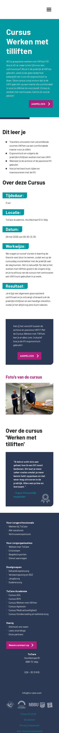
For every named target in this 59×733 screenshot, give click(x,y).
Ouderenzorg (15, 582)
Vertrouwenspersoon (20, 533)
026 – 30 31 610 (31, 672)
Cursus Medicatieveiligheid (23, 610)
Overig (10, 622)
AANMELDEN (38, 103)
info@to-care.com (32, 692)
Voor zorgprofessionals (20, 522)
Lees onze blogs (17, 630)
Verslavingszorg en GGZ (21, 574)
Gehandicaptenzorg (19, 570)
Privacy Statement (29, 725)
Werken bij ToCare (18, 526)
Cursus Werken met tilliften (23, 602)
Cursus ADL (15, 594)
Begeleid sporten (17, 554)
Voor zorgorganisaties (19, 542)
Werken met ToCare (19, 546)
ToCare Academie (16, 591)
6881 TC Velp (32, 661)
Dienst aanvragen (18, 558)
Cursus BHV (15, 598)
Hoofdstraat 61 (32, 657)
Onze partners (16, 634)
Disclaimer (29, 719)
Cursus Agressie (17, 606)
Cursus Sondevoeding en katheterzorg (28, 613)
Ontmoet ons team (18, 626)
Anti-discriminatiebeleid (29, 731)
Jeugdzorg (14, 578)
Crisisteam (14, 550)
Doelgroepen (14, 566)
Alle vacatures (16, 530)
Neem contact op (19, 645)
